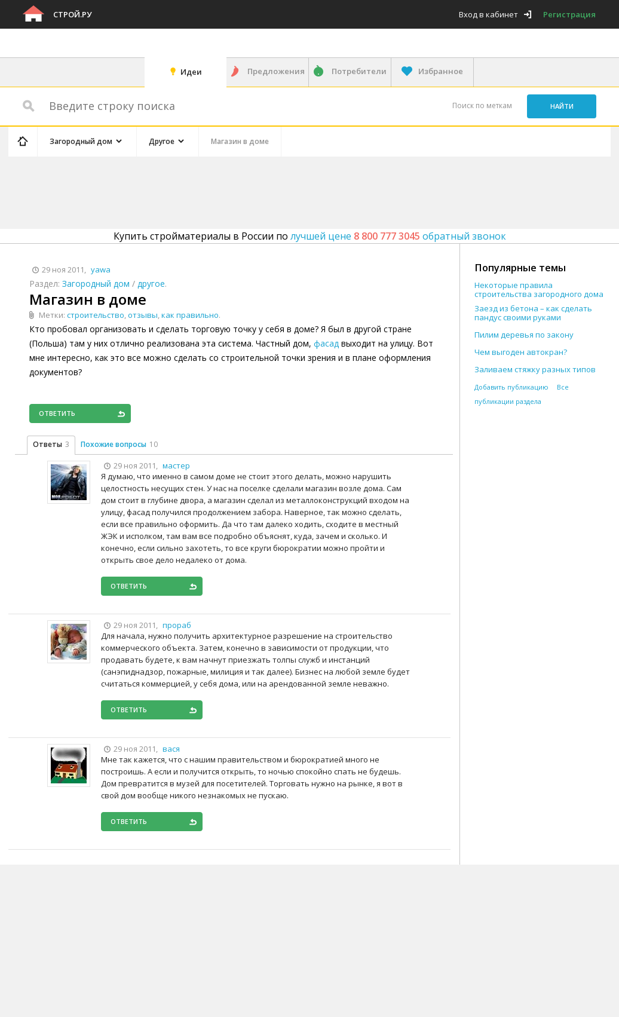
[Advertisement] (234, 191)
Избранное (440, 71)
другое (151, 283)
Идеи (191, 71)
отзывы (143, 315)
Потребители (359, 71)
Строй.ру (72, 14)
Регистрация (569, 14)
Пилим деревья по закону (524, 334)
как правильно (190, 315)
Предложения (276, 71)
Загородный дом (96, 283)
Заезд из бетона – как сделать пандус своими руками (533, 313)
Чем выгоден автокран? (520, 352)
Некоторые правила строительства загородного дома (538, 290)
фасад (326, 343)
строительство (95, 315)
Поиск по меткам (482, 105)
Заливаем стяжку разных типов (535, 369)
